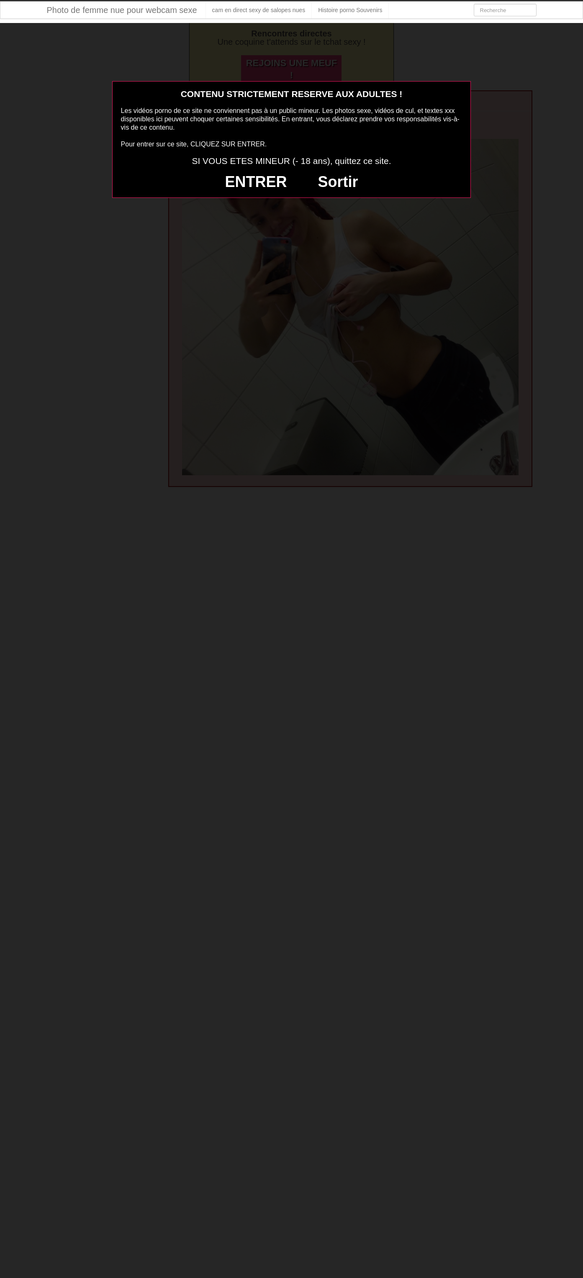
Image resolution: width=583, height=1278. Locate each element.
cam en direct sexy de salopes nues (259, 10)
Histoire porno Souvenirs (350, 10)
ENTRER (256, 181)
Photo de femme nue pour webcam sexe (122, 10)
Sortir (338, 181)
